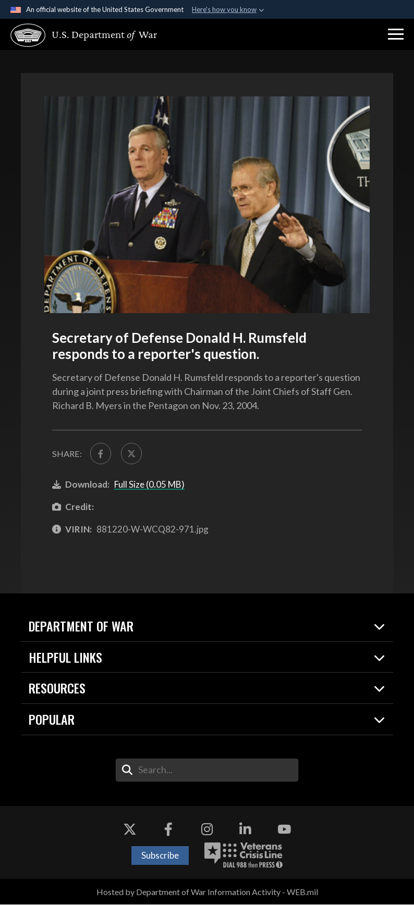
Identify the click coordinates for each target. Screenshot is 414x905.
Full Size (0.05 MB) (149, 484)
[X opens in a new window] (130, 829)
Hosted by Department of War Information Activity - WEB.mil (207, 892)
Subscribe (160, 855)
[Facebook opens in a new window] (168, 829)
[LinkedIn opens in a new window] (246, 829)
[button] (396, 34)
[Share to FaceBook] (101, 453)
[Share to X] (131, 453)
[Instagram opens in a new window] (207, 829)
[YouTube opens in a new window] (284, 829)
